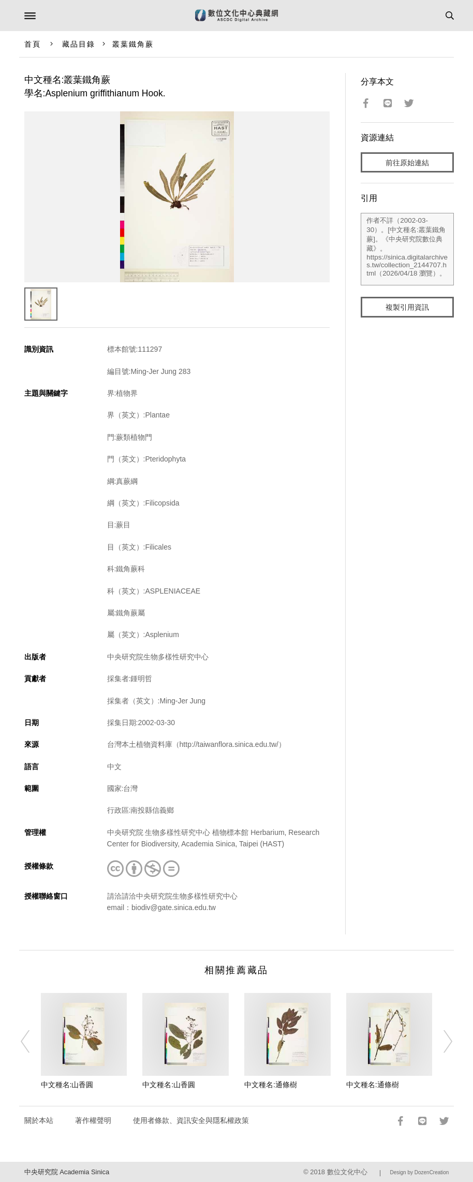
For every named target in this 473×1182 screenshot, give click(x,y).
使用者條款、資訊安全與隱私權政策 (191, 1120)
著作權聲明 (93, 1120)
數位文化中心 (347, 1172)
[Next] (441, 1041)
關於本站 (38, 1120)
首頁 (32, 44)
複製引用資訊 (407, 307)
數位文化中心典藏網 (236, 15)
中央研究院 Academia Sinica (66, 1172)
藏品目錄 (78, 44)
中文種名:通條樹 (270, 1084)
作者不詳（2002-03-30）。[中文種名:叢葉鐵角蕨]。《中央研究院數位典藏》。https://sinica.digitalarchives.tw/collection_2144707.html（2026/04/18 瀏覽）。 (407, 249)
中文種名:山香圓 (67, 1084)
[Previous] (32, 1041)
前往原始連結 (407, 162)
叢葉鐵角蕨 (133, 44)
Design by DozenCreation (419, 1172)
